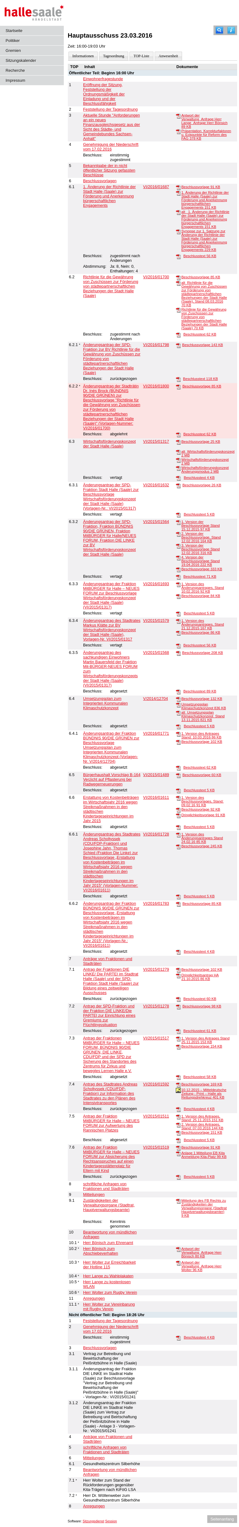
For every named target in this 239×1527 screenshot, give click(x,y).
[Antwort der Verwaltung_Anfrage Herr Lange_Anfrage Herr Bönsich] (178, 116)
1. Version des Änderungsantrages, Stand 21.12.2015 (202, 624)
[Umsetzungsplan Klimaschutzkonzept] (178, 704)
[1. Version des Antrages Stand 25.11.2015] (178, 1038)
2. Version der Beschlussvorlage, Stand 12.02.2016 (201, 537)
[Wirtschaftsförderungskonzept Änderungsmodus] (178, 468)
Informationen (83, 56)
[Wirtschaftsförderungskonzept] (178, 460)
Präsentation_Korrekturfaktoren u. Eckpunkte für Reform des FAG (206, 134)
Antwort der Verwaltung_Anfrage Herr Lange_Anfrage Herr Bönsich (204, 120)
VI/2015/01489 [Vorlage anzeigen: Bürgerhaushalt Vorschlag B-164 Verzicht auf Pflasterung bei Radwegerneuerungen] (156, 774)
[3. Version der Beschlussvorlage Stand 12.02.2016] (178, 546)
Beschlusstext (199, 256)
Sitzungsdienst (93, 1521)
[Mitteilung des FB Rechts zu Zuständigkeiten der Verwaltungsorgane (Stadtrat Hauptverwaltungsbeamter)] (178, 1201)
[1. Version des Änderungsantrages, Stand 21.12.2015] (178, 621)
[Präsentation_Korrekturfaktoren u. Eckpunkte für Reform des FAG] (178, 131)
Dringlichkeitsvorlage (203, 815)
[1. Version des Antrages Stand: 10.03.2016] (178, 734)
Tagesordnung (113, 56)
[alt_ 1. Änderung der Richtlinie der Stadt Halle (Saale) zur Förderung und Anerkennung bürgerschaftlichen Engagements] (178, 212)
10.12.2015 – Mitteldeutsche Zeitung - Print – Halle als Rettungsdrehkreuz (204, 1093)
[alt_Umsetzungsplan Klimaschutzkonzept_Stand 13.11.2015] (178, 713)
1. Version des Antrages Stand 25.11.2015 (205, 1040)
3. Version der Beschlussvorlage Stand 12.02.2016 (200, 549)
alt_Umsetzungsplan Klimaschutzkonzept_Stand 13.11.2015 (203, 716)
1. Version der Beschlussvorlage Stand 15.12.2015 (200, 525)
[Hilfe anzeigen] (231, 30)
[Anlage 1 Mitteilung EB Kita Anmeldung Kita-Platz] (178, 1153)
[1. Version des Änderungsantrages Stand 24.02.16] (178, 834)
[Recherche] (219, 30)
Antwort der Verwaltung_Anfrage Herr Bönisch (201, 1252)
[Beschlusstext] (178, 256)
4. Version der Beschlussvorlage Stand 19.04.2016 (200, 561)
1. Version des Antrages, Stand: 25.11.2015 (202, 1118)
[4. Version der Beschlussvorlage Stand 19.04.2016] (178, 557)
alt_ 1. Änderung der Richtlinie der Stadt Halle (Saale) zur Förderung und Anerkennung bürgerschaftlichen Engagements (205, 219)
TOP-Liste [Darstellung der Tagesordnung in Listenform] (141, 56)
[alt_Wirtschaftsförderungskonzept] (178, 452)
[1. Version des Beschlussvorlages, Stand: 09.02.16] (178, 798)
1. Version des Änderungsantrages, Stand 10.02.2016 (202, 587)
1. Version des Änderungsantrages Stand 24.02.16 (202, 838)
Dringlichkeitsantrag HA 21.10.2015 (200, 977)
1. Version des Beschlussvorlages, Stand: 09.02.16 (202, 801)
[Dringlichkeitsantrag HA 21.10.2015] (178, 975)
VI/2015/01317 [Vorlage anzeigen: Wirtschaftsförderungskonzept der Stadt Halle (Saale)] (156, 441)
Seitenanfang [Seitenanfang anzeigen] (222, 1519)
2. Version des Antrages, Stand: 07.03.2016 (202, 1126)
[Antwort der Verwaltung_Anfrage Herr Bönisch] (178, 1249)
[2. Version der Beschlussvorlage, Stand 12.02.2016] (178, 534)
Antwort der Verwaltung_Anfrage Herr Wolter (201, 1266)
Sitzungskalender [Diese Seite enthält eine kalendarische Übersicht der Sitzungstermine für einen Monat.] (21, 60)
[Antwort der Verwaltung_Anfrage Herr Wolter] (178, 1263)
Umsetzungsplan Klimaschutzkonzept (203, 706)
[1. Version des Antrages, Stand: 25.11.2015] (178, 1116)
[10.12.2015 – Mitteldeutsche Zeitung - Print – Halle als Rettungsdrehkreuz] (178, 1090)
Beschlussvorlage (200, 187)
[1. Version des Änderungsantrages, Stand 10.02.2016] (178, 584)
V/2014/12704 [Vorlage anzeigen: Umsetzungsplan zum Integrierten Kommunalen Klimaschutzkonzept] (155, 698)
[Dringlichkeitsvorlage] (178, 815)
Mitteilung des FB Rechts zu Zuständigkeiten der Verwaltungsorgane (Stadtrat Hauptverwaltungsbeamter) (204, 1208)
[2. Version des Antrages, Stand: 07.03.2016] (178, 1125)
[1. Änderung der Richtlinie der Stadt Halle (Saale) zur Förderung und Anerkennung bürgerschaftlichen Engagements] (178, 193)
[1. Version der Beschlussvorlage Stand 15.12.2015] (178, 522)
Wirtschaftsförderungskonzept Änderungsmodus (205, 469)
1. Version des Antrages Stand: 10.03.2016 (201, 735)
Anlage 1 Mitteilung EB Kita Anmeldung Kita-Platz (204, 1155)
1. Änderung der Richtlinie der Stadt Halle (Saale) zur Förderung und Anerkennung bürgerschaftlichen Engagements (205, 200)
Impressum (15, 80)
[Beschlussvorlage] (178, 187)
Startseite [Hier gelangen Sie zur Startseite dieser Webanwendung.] (14, 30)
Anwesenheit (168, 56)
